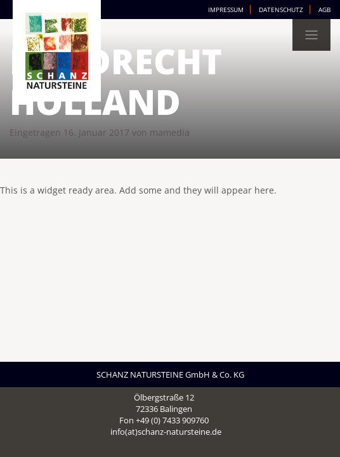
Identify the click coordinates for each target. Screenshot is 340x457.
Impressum (226, 9)
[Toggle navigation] (311, 35)
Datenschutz (281, 9)
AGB (324, 9)
